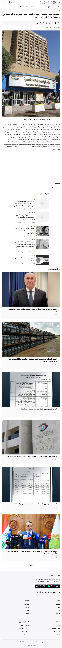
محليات (56, 10)
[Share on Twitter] (52, 22)
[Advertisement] (31, 167)
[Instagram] (51, 592)
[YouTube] (54, 592)
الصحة (51, 187)
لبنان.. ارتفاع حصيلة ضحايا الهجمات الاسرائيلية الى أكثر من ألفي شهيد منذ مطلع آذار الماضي (24, 204)
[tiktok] (42, 592)
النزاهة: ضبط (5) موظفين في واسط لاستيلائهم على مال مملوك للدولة (31, 456)
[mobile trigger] (58, 2)
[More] (34, 22)
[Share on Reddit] (46, 22)
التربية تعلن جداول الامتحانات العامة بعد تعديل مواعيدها (36, 504)
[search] (12, 2)
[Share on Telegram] (43, 22)
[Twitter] (57, 592)
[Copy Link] (40, 22)
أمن (32, 226)
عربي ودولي (30, 199)
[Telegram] (48, 592)
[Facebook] (59, 592)
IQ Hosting (33, 645)
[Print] (37, 22)
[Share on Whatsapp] (49, 22)
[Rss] (45, 592)
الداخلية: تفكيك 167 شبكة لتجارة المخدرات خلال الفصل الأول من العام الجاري (24, 231)
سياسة (31, 255)
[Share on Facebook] (55, 22)
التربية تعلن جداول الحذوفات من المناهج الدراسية (39, 409)
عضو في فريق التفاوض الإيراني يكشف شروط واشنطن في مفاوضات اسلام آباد (25, 217)
